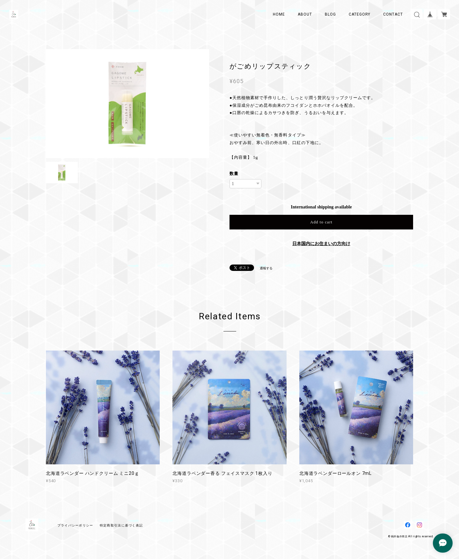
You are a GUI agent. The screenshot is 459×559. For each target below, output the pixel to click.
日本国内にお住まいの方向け (321, 243)
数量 (233, 173)
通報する (266, 268)
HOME (279, 14)
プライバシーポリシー (75, 525)
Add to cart (321, 222)
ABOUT (305, 14)
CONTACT (393, 14)
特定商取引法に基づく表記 (121, 525)
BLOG (330, 14)
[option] (127, 103)
